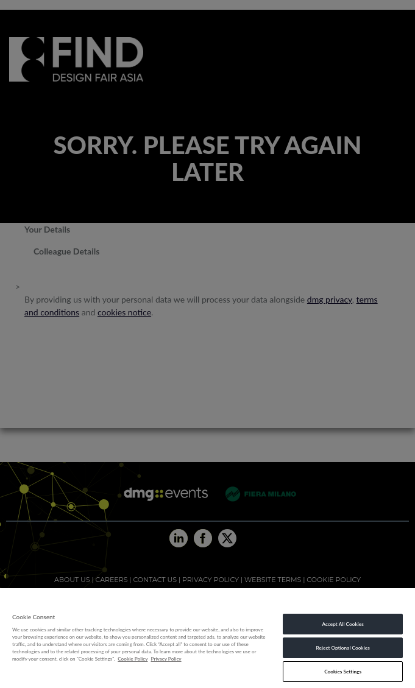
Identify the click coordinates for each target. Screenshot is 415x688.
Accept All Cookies (342, 624)
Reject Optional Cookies (343, 648)
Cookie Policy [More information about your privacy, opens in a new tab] (132, 659)
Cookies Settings (342, 672)
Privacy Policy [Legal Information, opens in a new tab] (166, 659)
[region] (207, 638)
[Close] (393, 601)
